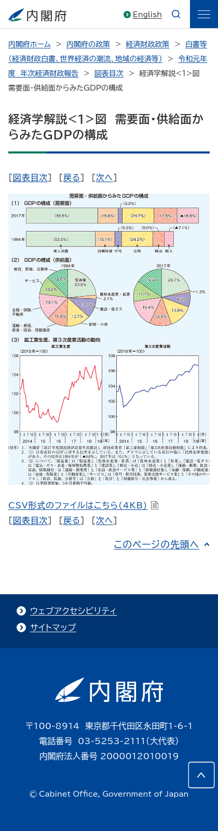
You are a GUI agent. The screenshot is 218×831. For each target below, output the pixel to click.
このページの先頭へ (156, 544)
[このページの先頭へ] (201, 774)
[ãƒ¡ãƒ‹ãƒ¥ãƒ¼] (204, 14)
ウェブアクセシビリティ (73, 611)
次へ (104, 177)
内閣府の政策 (88, 44)
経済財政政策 (147, 44)
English (147, 14)
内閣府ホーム (29, 44)
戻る (71, 177)
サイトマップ (53, 627)
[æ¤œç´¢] (176, 14)
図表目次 (109, 73)
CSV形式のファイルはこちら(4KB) (83, 505)
